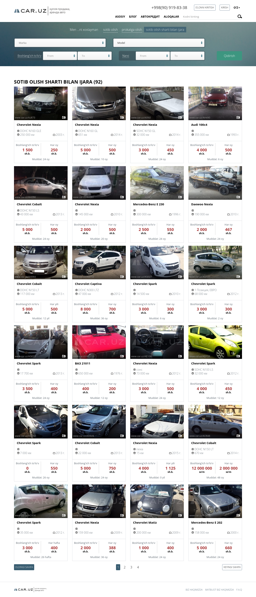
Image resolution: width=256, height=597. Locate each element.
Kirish (224, 7)
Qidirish (229, 56)
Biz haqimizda (194, 589)
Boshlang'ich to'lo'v (27, 146)
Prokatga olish (132, 30)
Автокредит (150, 16)
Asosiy (120, 16)
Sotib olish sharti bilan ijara (165, 30)
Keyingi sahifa (232, 568)
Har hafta (54, 543)
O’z (237, 7)
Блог (133, 16)
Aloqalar (171, 16)
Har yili (54, 305)
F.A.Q (239, 589)
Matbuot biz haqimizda (219, 589)
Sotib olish (110, 30)
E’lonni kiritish (205, 7)
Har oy (54, 146)
